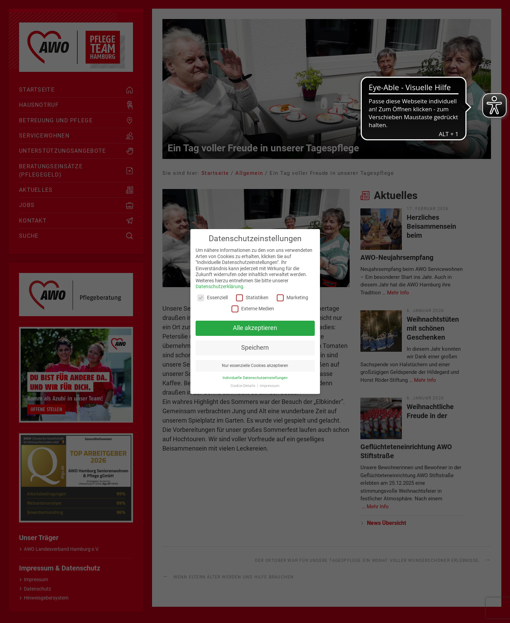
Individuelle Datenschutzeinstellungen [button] (255, 378)
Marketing (292, 297)
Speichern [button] (255, 347)
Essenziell (212, 297)
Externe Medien (253, 308)
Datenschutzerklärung (219, 286)
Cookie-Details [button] (243, 386)
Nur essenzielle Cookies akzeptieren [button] (255, 365)
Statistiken (252, 297)
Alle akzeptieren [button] (255, 327)
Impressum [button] (270, 386)
